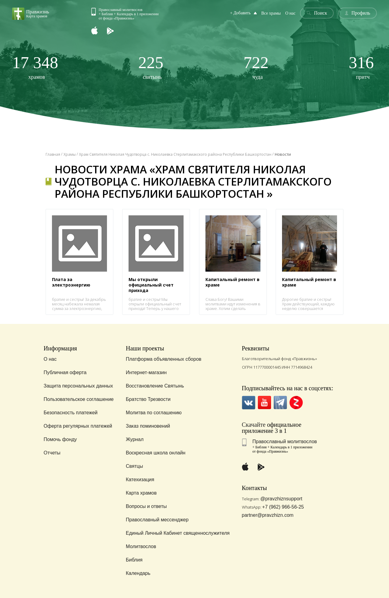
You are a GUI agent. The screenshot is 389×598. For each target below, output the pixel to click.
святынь (151, 67)
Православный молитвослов (285, 441)
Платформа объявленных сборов (163, 359)
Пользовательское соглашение (79, 399)
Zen (296, 402)
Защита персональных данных (78, 385)
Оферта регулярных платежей (78, 426)
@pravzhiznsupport (281, 498)
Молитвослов (141, 546)
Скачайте (254, 424)
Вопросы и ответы (146, 506)
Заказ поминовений (148, 426)
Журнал (134, 439)
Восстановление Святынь (155, 385)
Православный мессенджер (157, 519)
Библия (134, 559)
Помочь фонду (60, 439)
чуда (256, 67)
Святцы (134, 466)
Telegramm (280, 402)
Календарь (138, 573)
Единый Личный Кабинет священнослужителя (178, 533)
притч (361, 67)
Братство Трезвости (148, 399)
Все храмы (271, 13)
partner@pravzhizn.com (268, 515)
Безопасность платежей (71, 412)
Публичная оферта (65, 372)
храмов (35, 67)
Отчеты (52, 452)
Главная (53, 154)
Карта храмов (141, 492)
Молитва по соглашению (154, 412)
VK (249, 402)
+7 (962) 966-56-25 (283, 506)
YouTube (264, 402)
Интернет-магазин (146, 372)
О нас (290, 13)
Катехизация (140, 479)
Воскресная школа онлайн (155, 452)
